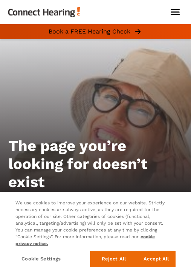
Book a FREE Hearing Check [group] (95, 31)
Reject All (114, 259)
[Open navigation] (175, 12)
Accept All (156, 259)
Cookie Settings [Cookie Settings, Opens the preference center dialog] (41, 259)
